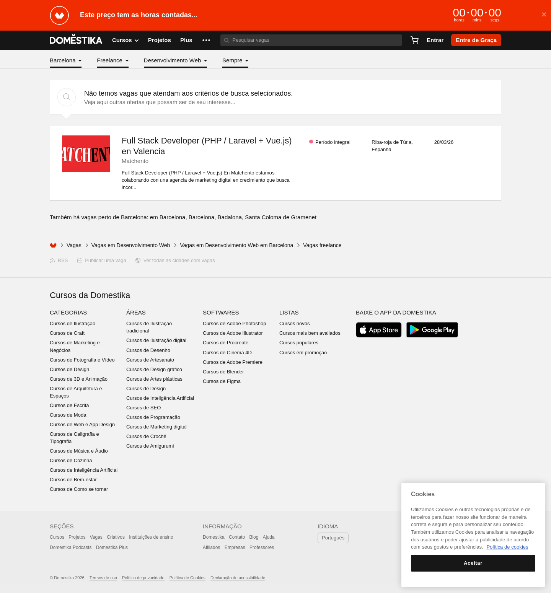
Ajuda (269, 537)
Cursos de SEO (143, 408)
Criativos (116, 537)
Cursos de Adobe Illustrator (233, 333)
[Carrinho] (414, 40)
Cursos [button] (125, 40)
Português (333, 538)
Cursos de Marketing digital (156, 427)
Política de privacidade (143, 577)
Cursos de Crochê (146, 436)
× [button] (543, 14)
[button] (206, 40)
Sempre (233, 60)
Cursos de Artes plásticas (154, 379)
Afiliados (211, 547)
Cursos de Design (69, 369)
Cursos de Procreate (225, 342)
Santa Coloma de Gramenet (280, 217)
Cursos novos (294, 323)
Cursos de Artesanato (150, 360)
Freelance (110, 60)
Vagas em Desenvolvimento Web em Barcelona (236, 245)
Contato (237, 537)
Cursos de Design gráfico (154, 369)
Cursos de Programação (153, 417)
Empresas (235, 547)
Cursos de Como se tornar (79, 489)
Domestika (214, 537)
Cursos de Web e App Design (82, 424)
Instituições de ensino (151, 537)
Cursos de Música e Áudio (79, 451)
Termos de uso (103, 577)
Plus (186, 40)
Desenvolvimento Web (173, 60)
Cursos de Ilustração (72, 323)
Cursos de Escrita (69, 405)
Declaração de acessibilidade (237, 577)
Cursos (57, 537)
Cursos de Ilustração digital (156, 340)
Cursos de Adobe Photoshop (234, 323)
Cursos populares (298, 342)
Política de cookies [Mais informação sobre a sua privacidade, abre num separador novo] (507, 547)
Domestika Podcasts (70, 547)
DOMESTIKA (76, 40)
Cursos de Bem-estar (73, 479)
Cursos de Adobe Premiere (232, 362)
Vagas (74, 245)
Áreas (136, 312)
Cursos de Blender (223, 372)
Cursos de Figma (222, 381)
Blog (253, 537)
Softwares (221, 312)
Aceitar (473, 563)
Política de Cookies (187, 577)
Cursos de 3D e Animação (79, 379)
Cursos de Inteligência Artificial (83, 470)
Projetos (159, 40)
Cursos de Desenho (148, 350)
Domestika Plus (112, 547)
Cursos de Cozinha (71, 460)
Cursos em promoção (303, 352)
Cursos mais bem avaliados (310, 333)
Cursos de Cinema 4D (227, 352)
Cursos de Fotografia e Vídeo (82, 360)
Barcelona (63, 60)
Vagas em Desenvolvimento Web (130, 245)
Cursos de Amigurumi (150, 446)
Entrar (435, 40)
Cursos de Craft (67, 333)
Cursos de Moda (68, 415)
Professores (261, 547)
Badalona (230, 217)
